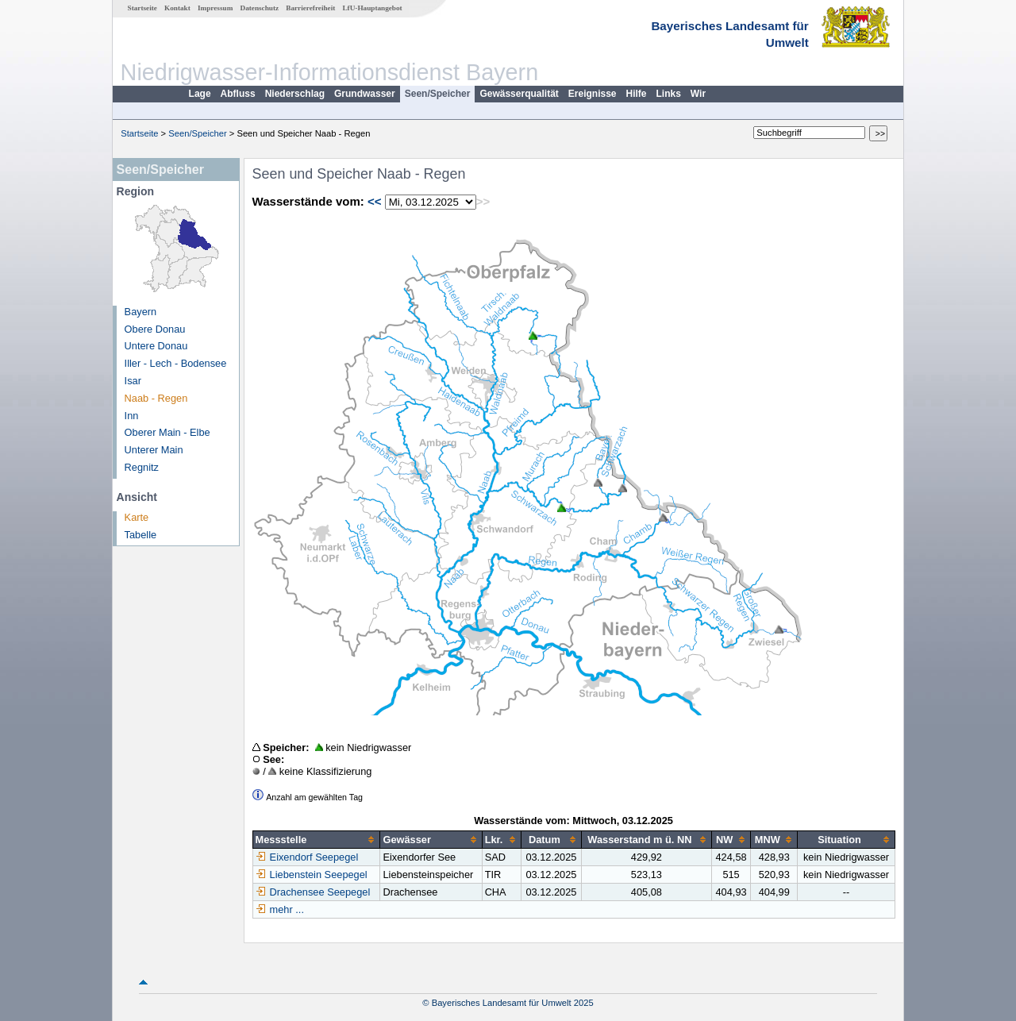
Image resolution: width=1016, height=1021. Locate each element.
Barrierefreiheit (310, 8)
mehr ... (287, 909)
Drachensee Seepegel (313, 892)
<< (375, 201)
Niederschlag (295, 93)
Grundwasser (364, 93)
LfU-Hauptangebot (372, 8)
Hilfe (636, 93)
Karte (137, 517)
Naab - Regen (156, 398)
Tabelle (141, 535)
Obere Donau (155, 329)
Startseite (142, 8)
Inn (132, 416)
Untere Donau (156, 346)
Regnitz (142, 467)
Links (668, 93)
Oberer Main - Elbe (167, 432)
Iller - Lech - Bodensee (176, 363)
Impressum (215, 8)
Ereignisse (592, 93)
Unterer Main (154, 450)
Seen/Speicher (438, 93)
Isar (133, 381)
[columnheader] (316, 840)
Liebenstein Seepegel (312, 874)
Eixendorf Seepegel (307, 857)
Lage (200, 93)
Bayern (141, 312)
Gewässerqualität (518, 93)
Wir (698, 93)
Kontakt (177, 8)
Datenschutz (260, 8)
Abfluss (238, 93)
